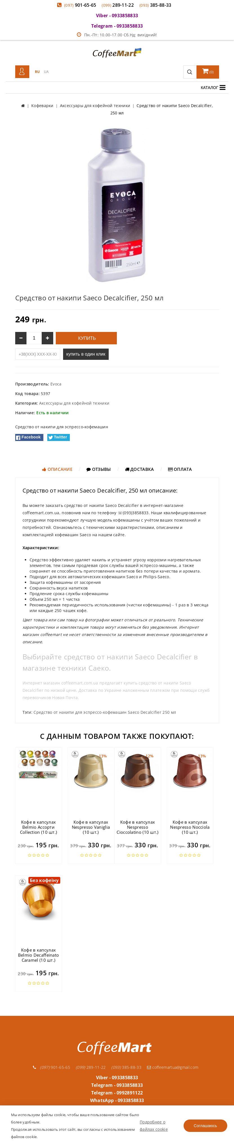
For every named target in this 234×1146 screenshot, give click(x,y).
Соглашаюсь (205, 1125)
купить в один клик (85, 354)
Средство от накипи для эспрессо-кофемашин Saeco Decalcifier (97, 712)
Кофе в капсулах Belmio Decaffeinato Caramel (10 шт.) (38, 955)
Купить (86, 338)
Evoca (56, 384)
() (208, 71)
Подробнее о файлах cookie (154, 1125)
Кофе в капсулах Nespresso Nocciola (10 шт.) (190, 827)
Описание (57, 469)
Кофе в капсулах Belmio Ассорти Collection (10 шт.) (38, 827)
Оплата (180, 469)
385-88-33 (155, 5)
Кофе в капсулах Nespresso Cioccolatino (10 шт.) (137, 827)
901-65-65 (80, 5)
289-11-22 (118, 5)
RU (37, 71)
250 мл (169, 712)
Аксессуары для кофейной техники (74, 403)
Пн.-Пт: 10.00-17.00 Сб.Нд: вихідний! (117, 34)
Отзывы (98, 469)
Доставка (139, 469)
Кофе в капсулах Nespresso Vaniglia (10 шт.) (91, 827)
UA (46, 71)
